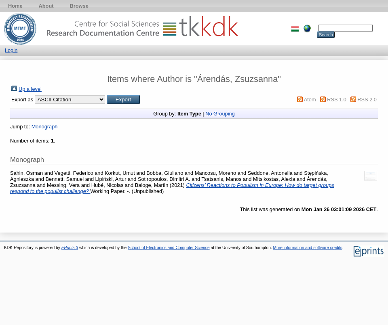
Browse (79, 6)
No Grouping (220, 114)
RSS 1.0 (336, 99)
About (46, 6)
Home (15, 6)
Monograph (45, 127)
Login (11, 50)
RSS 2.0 (367, 99)
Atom (310, 99)
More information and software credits (307, 247)
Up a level (30, 89)
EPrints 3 (69, 247)
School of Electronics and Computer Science (169, 247)
